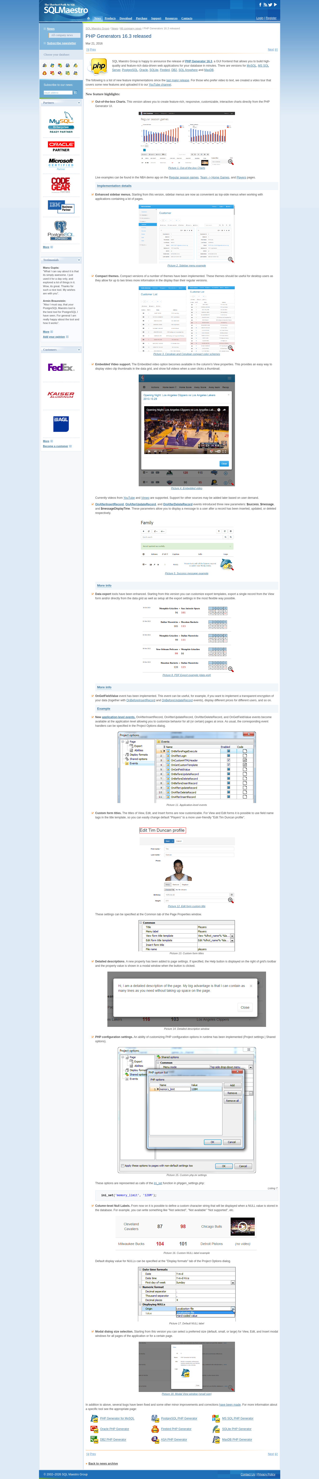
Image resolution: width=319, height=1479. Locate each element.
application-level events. (119, 717)
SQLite (154, 70)
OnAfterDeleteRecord (178, 504)
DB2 (174, 70)
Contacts (187, 18)
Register (271, 18)
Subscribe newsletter (61, 43)
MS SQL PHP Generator (238, 1418)
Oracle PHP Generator (114, 1429)
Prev (93, 49)
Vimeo (145, 497)
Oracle (143, 70)
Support (156, 18)
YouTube (129, 497)
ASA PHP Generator (174, 1439)
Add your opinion (54, 336)
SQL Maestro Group (97, 28)
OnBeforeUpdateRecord (177, 700)
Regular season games (184, 177)
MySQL (251, 65)
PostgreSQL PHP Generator (179, 1418)
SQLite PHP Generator (237, 1429)
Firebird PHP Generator (176, 1429)
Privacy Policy (266, 1474)
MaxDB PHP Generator (237, 1439)
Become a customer (55, 446)
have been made (230, 1404)
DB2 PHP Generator (113, 1439)
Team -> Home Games (214, 177)
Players (241, 177)
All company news (62, 35)
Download (126, 18)
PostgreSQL (130, 70)
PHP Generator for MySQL (117, 1418)
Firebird (165, 70)
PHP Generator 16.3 (198, 61)
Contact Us (248, 1474)
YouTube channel (160, 84)
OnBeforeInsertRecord (140, 700)
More (46, 247)
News (97, 18)
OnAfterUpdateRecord (140, 504)
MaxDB (209, 70)
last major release (177, 80)
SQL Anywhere (188, 70)
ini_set (158, 1183)
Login (259, 18)
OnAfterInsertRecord (109, 504)
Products (110, 18)
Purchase (141, 18)
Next (271, 49)
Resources (171, 18)
